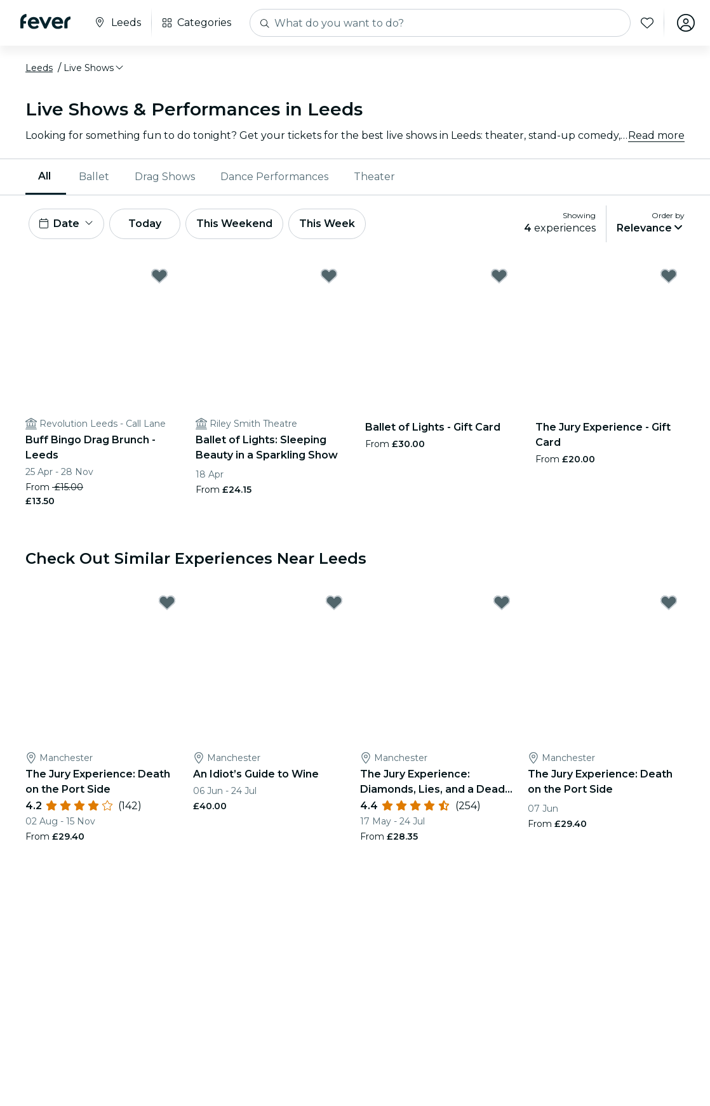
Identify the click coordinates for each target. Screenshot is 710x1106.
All (44, 176)
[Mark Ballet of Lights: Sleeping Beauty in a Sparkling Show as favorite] (329, 276)
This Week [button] (327, 224)
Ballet (94, 177)
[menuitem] (45, 177)
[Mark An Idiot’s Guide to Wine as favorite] (334, 602)
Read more (656, 135)
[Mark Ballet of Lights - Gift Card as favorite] (499, 276)
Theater (374, 177)
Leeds (39, 68)
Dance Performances (274, 177)
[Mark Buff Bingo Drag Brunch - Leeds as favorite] (159, 276)
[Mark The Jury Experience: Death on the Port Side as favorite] (167, 602)
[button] (94, 68)
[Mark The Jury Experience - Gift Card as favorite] (668, 276)
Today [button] (144, 224)
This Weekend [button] (234, 224)
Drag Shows (165, 177)
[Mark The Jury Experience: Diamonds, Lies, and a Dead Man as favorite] (501, 602)
